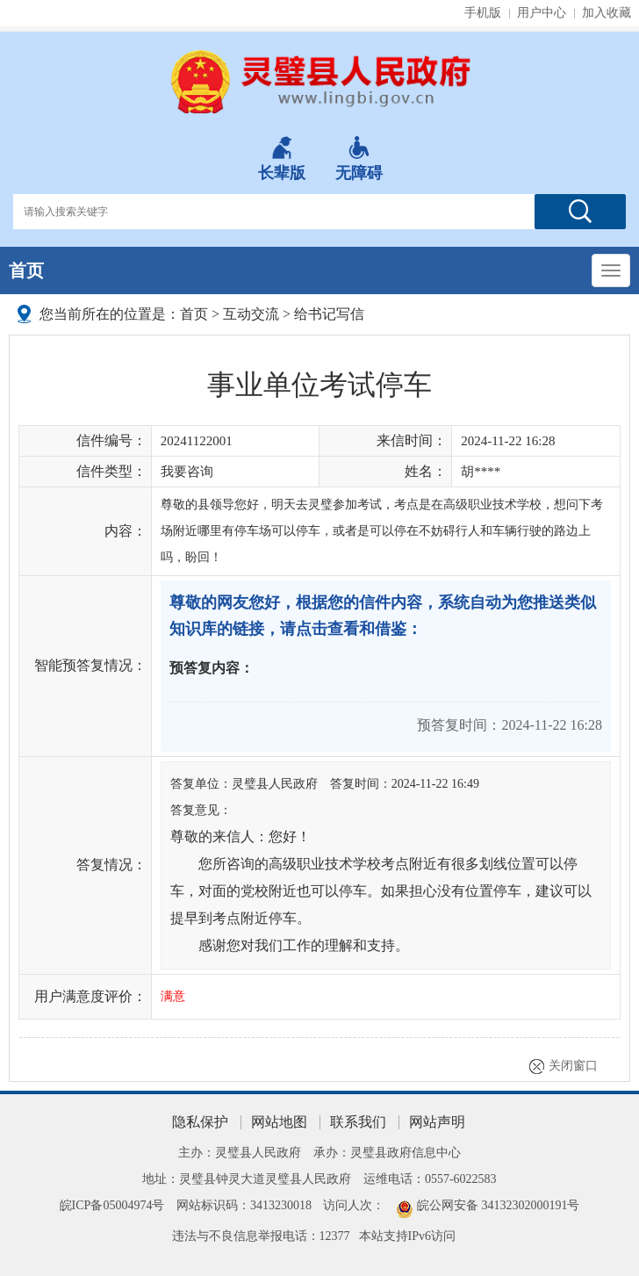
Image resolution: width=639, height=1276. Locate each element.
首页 (26, 270)
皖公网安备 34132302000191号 (498, 1205)
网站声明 (437, 1121)
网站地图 (279, 1121)
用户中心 (541, 12)
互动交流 (251, 313)
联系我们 (358, 1121)
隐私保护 (200, 1121)
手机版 (482, 12)
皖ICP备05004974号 (112, 1205)
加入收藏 (606, 12)
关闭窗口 (573, 1065)
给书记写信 (329, 313)
